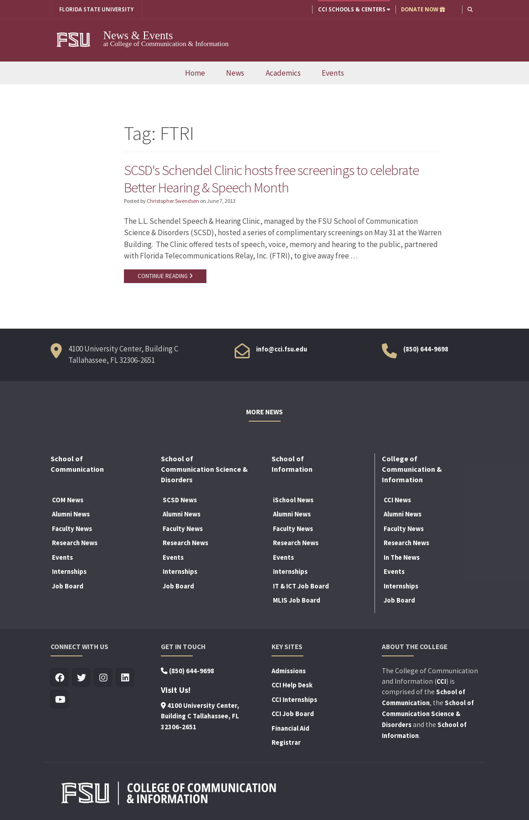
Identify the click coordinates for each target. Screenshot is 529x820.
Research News (75, 543)
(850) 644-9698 (425, 349)
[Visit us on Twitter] (81, 678)
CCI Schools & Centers (354, 9)
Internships (69, 572)
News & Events (138, 35)
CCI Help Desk (292, 685)
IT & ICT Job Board (301, 587)
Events (333, 73)
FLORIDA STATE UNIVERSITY (96, 9)
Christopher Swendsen (173, 200)
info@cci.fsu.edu (281, 349)
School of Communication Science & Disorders (428, 714)
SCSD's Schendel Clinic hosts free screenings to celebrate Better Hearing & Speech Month (271, 178)
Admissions (289, 671)
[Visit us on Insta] (103, 678)
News (235, 73)
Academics (283, 73)
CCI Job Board (293, 714)
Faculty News (72, 529)
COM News (67, 500)
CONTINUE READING (165, 276)
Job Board (67, 587)
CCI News (397, 500)
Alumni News (71, 515)
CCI (441, 681)
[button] (470, 9)
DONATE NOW (423, 9)
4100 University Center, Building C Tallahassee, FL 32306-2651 (200, 716)
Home (195, 73)
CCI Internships (294, 700)
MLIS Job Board (296, 601)
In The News (402, 557)
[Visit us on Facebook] (60, 678)
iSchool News (293, 500)
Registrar (286, 743)
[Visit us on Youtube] (60, 700)
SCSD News (180, 500)
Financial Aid (290, 728)
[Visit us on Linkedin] (125, 678)
